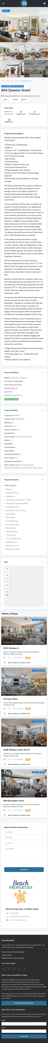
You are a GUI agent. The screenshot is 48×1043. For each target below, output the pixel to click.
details (28, 658)
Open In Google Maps (11, 399)
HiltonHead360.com (8, 945)
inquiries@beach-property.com (20, 916)
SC (17, 388)
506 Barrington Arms (13, 800)
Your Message (24, 855)
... (22, 654)
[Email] (24, 1031)
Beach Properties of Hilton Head (19, 663)
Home (3, 81)
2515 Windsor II (11, 648)
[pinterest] (14, 969)
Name (3, 1020)
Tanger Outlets (7, 955)
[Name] (24, 1023)
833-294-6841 (14, 913)
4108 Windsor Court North (16, 749)
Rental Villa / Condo (12, 81)
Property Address (11, 372)
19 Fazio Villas (10, 699)
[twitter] (9, 969)
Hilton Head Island (22, 96)
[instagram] (24, 969)
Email (3, 1028)
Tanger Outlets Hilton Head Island (13, 952)
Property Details (11, 410)
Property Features (11, 480)
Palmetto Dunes (34, 96)
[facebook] (4, 969)
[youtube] (19, 969)
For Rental (5, 86)
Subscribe (24, 1036)
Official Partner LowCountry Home (13, 958)
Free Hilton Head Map (24, 1003)
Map (6, 562)
